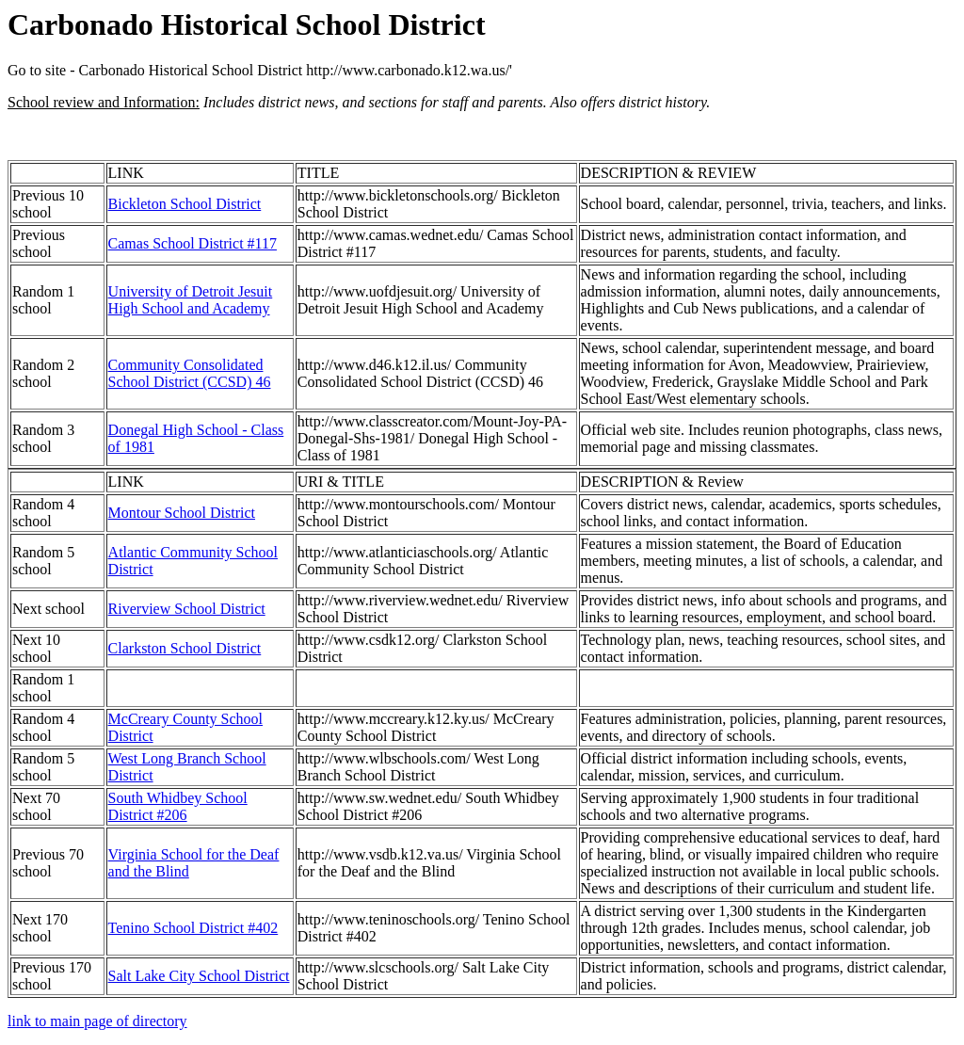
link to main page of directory (97, 1021)
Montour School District (181, 513)
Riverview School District (186, 609)
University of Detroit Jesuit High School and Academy (190, 299)
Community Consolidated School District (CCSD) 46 (189, 373)
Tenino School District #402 (193, 928)
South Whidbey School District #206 (178, 806)
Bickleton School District (185, 204)
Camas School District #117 (192, 243)
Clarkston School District (185, 648)
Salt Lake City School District (199, 976)
